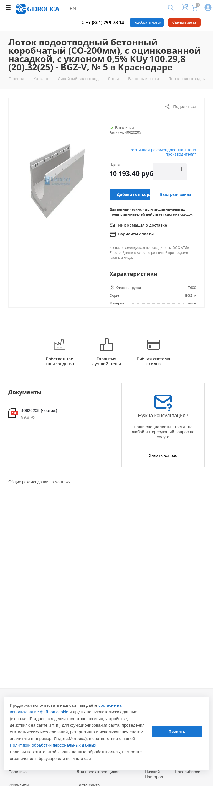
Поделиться (180, 107)
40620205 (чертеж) (39, 410)
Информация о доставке (138, 225)
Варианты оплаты (132, 234)
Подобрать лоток (147, 22)
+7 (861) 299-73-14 (103, 22)
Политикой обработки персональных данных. (53, 745)
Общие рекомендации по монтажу (39, 482)
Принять (177, 731)
